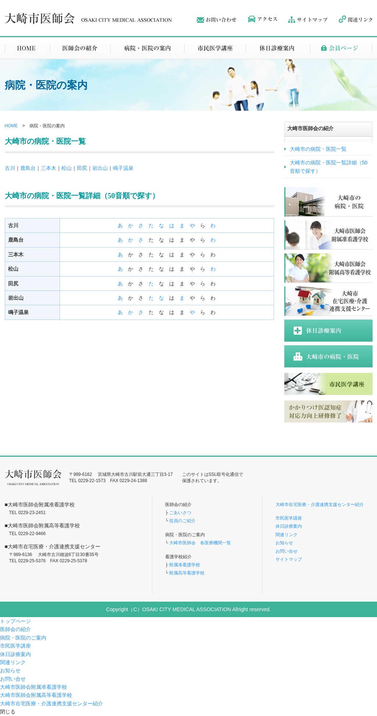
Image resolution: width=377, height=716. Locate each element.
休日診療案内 (288, 526)
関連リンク (286, 534)
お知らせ (284, 542)
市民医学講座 (288, 518)
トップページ (15, 621)
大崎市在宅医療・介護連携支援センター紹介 (319, 504)
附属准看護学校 (184, 564)
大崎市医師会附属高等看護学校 (36, 695)
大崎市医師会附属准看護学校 (33, 687)
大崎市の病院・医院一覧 (318, 149)
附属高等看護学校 (186, 573)
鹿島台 (28, 168)
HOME (11, 125)
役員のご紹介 (182, 520)
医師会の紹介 (15, 629)
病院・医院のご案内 (23, 638)
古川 (10, 168)
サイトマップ (288, 559)
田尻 (82, 168)
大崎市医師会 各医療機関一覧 (199, 542)
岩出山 (100, 168)
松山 (66, 168)
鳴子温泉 (123, 168)
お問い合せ (286, 551)
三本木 (48, 168)
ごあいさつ (180, 512)
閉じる (7, 712)
